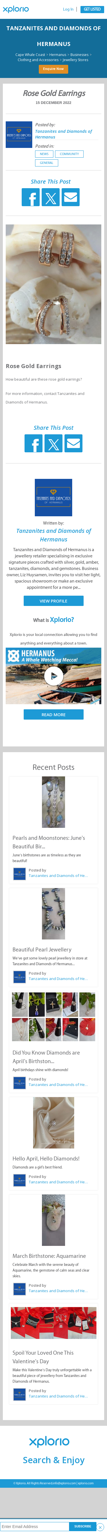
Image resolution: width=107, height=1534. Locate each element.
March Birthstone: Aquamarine (49, 1255)
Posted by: (45, 124)
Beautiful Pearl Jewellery (42, 949)
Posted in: (44, 146)
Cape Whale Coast (30, 55)
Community (69, 154)
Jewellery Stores (75, 60)
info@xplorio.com (64, 1483)
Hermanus (57, 55)
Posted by (37, 870)
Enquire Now (53, 69)
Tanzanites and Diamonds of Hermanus (59, 875)
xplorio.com (86, 1483)
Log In (68, 9)
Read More (54, 714)
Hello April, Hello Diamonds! (46, 1158)
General (46, 163)
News (44, 154)
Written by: (53, 523)
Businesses (79, 55)
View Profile (53, 601)
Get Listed (92, 9)
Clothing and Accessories (38, 60)
